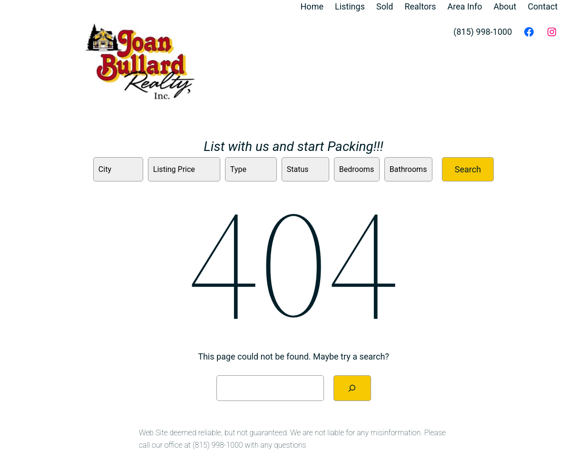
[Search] (352, 388)
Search (468, 169)
